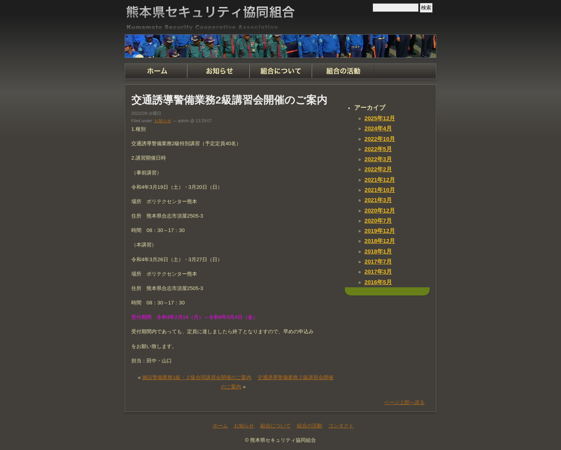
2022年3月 (378, 159)
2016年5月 (378, 282)
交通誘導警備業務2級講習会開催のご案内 (229, 100)
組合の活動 (343, 71)
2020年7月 (378, 221)
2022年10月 (380, 139)
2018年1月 (378, 251)
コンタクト (405, 71)
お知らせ (218, 71)
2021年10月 (380, 190)
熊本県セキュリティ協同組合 (280, 17)
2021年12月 (380, 180)
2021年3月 (378, 200)
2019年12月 (380, 231)
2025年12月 (380, 118)
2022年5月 (378, 149)
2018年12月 (380, 241)
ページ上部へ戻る (404, 402)
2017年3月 (378, 272)
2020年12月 (380, 210)
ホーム (156, 71)
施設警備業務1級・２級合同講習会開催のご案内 (196, 377)
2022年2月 (378, 169)
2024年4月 (378, 128)
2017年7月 (378, 261)
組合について (280, 71)
